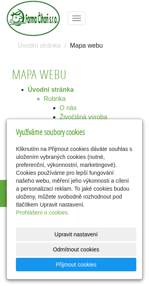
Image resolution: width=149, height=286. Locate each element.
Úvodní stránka (39, 45)
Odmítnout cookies (76, 249)
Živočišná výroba (83, 117)
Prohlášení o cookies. (42, 212)
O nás (68, 107)
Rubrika (55, 98)
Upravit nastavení (76, 234)
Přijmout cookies (76, 264)
